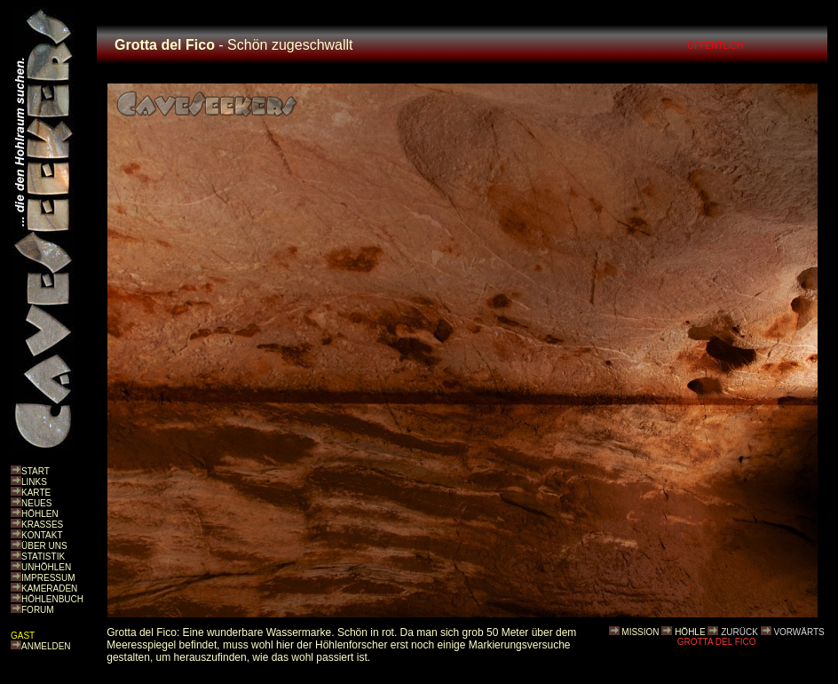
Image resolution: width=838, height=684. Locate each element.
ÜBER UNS (44, 546)
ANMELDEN (46, 646)
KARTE (36, 492)
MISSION (640, 632)
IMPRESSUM (48, 578)
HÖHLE (690, 632)
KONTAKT (41, 535)
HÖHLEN (40, 514)
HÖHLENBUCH (52, 599)
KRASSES (42, 524)
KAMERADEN (49, 588)
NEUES (36, 503)
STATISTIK (43, 556)
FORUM (37, 610)
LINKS (34, 482)
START (35, 471)
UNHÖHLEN (46, 567)
